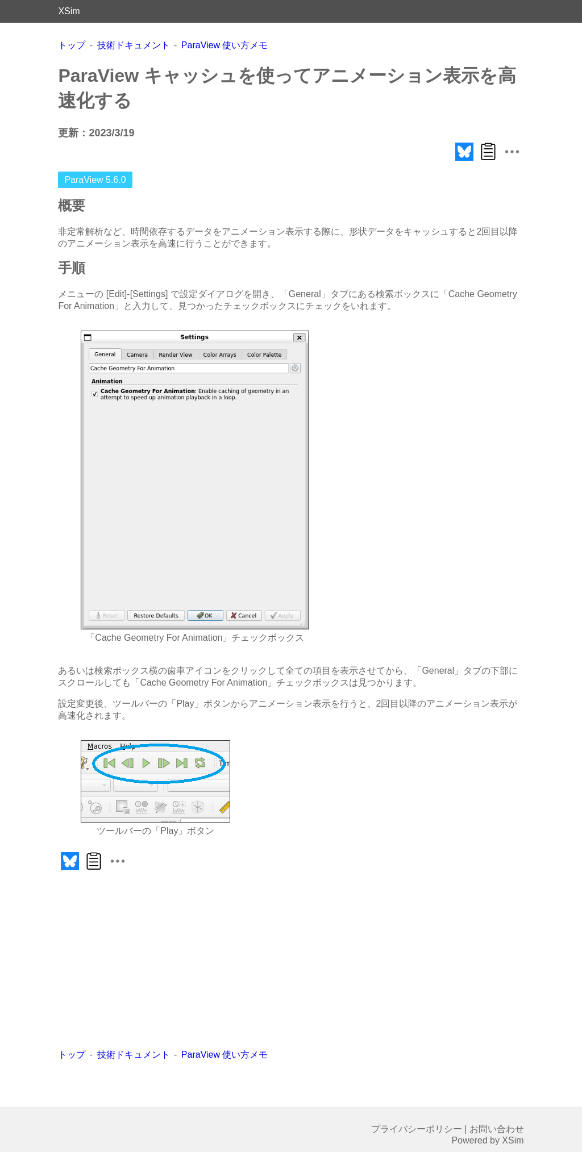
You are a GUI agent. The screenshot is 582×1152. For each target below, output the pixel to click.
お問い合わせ (496, 1129)
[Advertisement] (188, 961)
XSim (69, 11)
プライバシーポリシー (416, 1129)
